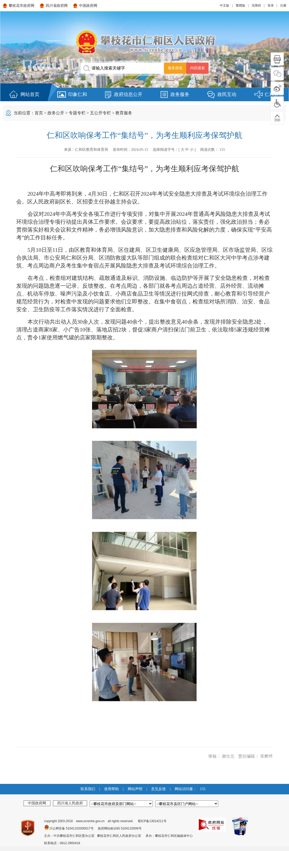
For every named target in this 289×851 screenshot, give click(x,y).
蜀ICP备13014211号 (152, 821)
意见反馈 (158, 789)
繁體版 (240, 5)
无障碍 (256, 5)
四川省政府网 (57, 6)
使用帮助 (111, 789)
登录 (270, 5)
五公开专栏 (100, 113)
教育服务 (123, 113)
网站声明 (135, 789)
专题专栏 (77, 113)
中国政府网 (88, 6)
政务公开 (55, 113)
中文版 (224, 5)
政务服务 (179, 94)
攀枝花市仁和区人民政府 (144, 42)
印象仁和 (77, 94)
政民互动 (226, 94)
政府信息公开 (128, 94)
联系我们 (88, 789)
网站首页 (29, 94)
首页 (39, 113)
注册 (283, 5)
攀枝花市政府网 (21, 6)
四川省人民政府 (70, 803)
